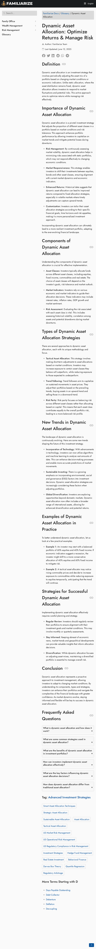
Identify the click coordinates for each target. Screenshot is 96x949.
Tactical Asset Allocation (54, 826)
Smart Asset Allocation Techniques (59, 806)
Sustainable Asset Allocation (56, 819)
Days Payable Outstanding (58, 890)
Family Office (8, 21)
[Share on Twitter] (49, 55)
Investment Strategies (53, 853)
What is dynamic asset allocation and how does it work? (67, 729)
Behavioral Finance (77, 859)
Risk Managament (11, 30)
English (90, 4)
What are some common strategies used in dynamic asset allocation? (64, 741)
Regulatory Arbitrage (53, 873)
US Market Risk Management (56, 832)
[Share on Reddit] (58, 55)
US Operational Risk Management (59, 839)
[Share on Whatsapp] (63, 55)
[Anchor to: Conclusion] (66, 668)
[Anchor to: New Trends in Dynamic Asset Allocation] (91, 425)
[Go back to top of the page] (91, 945)
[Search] (19, 13)
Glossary (6, 34)
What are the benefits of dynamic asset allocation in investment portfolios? (67, 752)
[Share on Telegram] (68, 55)
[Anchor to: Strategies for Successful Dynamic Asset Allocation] (91, 598)
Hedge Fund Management (79, 853)
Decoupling (51, 908)
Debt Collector (53, 894)
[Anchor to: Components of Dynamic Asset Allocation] (91, 247)
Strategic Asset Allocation (55, 812)
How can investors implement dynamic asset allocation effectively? (65, 763)
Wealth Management (12, 25)
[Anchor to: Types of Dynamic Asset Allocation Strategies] (91, 334)
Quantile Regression (75, 866)
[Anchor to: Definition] (64, 64)
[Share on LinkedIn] (54, 55)
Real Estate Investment (53, 859)
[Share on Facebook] (44, 55)
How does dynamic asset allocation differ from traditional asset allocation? (66, 786)
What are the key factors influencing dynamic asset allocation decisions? (65, 775)
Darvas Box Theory (52, 866)
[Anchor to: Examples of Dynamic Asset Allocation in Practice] (91, 523)
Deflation (50, 904)
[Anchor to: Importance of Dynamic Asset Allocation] (91, 111)
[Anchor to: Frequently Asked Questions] (91, 715)
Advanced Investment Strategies (69, 797)
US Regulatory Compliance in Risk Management (65, 846)
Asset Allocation (81, 819)
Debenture (51, 899)
